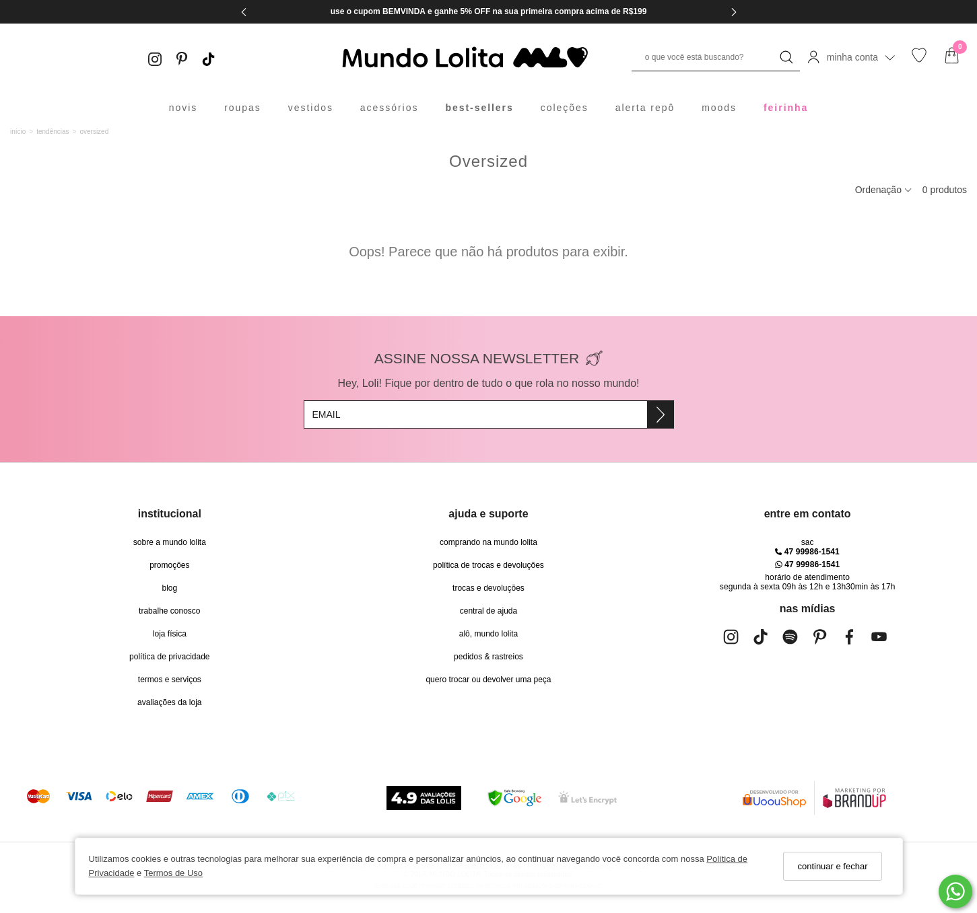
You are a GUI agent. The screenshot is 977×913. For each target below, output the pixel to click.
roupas (242, 107)
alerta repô (645, 107)
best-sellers (479, 107)
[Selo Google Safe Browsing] (514, 798)
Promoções (169, 565)
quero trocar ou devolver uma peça (488, 679)
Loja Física (170, 633)
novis (183, 107)
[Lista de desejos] (919, 59)
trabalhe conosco (169, 611)
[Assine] (660, 414)
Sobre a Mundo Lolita (169, 542)
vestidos (310, 107)
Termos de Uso (173, 873)
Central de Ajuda (488, 611)
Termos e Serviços (169, 679)
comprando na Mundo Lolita (488, 542)
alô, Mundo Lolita (488, 633)
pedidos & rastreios (488, 656)
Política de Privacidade (169, 656)
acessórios (389, 107)
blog (169, 588)
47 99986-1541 (807, 551)
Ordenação (883, 189)
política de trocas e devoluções (488, 565)
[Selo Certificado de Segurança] (587, 798)
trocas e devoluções (488, 588)
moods (719, 107)
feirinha (786, 107)
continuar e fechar (832, 866)
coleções (564, 107)
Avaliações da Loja (169, 702)
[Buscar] (786, 57)
